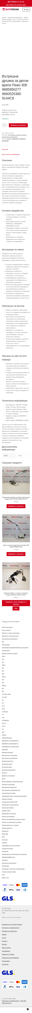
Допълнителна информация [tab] (11, 154)
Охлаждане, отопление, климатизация (13, 869)
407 (3, 682)
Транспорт (5, 964)
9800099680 (5, 141)
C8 (2, 729)
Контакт (4, 944)
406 (3, 679)
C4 (2, 714)
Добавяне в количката (18, 125)
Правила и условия (8, 954)
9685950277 (22, 139)
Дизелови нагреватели (8, 770)
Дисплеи (4, 772)
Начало (4, 17)
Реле (3, 837)
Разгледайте (6, 961)
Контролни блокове (8, 807)
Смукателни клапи (7, 848)
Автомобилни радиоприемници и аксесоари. (15, 647)
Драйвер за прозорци (8, 775)
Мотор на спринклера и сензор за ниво (13, 819)
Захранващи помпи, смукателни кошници (14, 796)
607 (3, 688)
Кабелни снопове (7, 799)
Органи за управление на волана (11, 822)
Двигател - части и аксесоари (10, 633)
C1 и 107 (4, 697)
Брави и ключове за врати (18, 135)
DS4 (3, 732)
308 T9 (4, 676)
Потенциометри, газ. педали (10, 825)
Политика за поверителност (11, 928)
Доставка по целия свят (9, 931)
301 (3, 668)
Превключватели (7, 828)
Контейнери (5, 866)
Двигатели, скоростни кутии (10, 636)
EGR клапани (6, 644)
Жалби (4, 934)
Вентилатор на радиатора (9, 758)
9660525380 (15, 139)
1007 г (3, 656)
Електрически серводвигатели (11, 790)
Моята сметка (6, 948)
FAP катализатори (7, 627)
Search (16, 1010)
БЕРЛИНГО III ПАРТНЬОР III (10, 743)
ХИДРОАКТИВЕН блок (8, 857)
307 (3, 671)
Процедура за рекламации (10, 957)
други (3, 778)
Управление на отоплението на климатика (14, 854)
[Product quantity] (5, 125)
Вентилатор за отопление (9, 755)
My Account (5, 1010)
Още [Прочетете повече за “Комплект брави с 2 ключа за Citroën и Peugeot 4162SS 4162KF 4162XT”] (16, 608)
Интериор (5, 860)
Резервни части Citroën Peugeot (12, 924)
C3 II (3, 706)
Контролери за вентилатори (10, 804)
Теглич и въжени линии (9, 871)
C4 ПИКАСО (5, 720)
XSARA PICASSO (7, 738)
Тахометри (5, 851)
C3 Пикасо (5, 711)
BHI (3, 641)
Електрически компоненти (15, 17)
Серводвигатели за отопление (11, 845)
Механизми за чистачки (9, 813)
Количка (4, 941)
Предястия (5, 831)
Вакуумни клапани (7, 752)
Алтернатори (6, 650)
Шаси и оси (5, 877)
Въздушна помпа (7, 764)
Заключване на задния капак (10, 746)
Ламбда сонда (6, 810)
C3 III (3, 708)
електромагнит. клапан (8, 793)
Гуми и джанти (6, 630)
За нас (4, 938)
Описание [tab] (5, 149)
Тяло (3, 874)
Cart (25, 1008)
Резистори (5, 834)
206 (3, 659)
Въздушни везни (7, 767)
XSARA (4, 735)
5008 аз (4, 685)
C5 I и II (4, 723)
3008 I (3, 665)
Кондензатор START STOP (9, 802)
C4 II (3, 717)
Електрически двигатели (9, 787)
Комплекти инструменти (9, 863)
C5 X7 (3, 726)
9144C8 (9, 139)
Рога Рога (5, 839)
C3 (2, 703)
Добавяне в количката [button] (16, 506)
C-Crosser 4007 (6, 694)
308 (14, 19)
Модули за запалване (8, 816)
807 (3, 691)
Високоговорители (7, 761)
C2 (2, 700)
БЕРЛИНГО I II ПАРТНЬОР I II (10, 740)
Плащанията (6, 951)
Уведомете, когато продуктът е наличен (16, 603)
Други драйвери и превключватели (12, 781)
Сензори (4, 842)
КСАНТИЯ (5, 749)
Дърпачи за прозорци (8, 784)
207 (3, 662)
